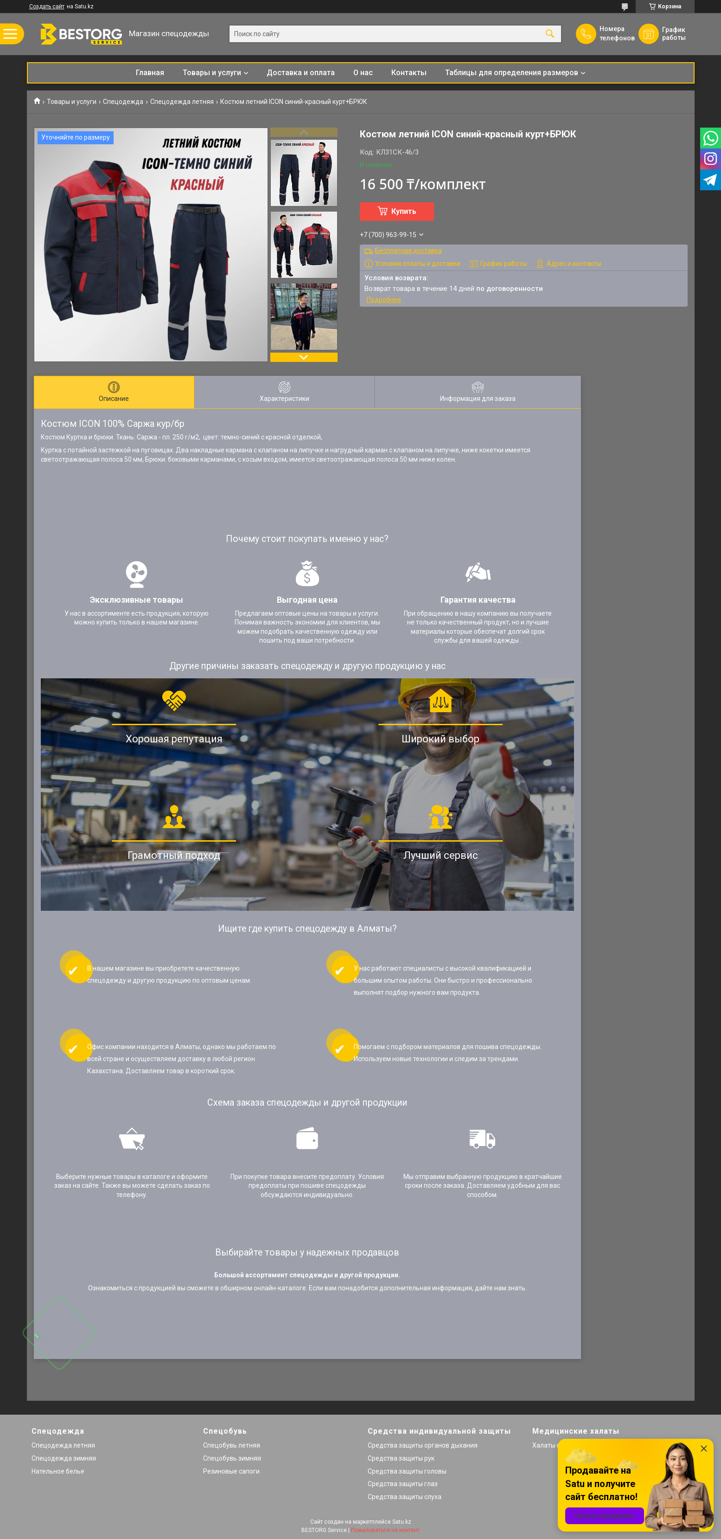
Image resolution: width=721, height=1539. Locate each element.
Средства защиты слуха (404, 1496)
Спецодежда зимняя (64, 1458)
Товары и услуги (212, 72)
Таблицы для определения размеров (511, 72)
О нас (363, 72)
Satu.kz (401, 1522)
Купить (403, 211)
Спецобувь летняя (231, 1445)
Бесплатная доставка (408, 250)
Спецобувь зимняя (232, 1458)
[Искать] (550, 34)
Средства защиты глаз (403, 1483)
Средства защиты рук (401, 1458)
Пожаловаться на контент (385, 1530)
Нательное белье (58, 1471)
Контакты (409, 72)
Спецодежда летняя (182, 101)
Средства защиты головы (407, 1471)
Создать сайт (46, 6)
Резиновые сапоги (231, 1471)
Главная (150, 72)
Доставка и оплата (301, 72)
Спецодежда (123, 101)
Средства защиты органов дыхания (423, 1445)
